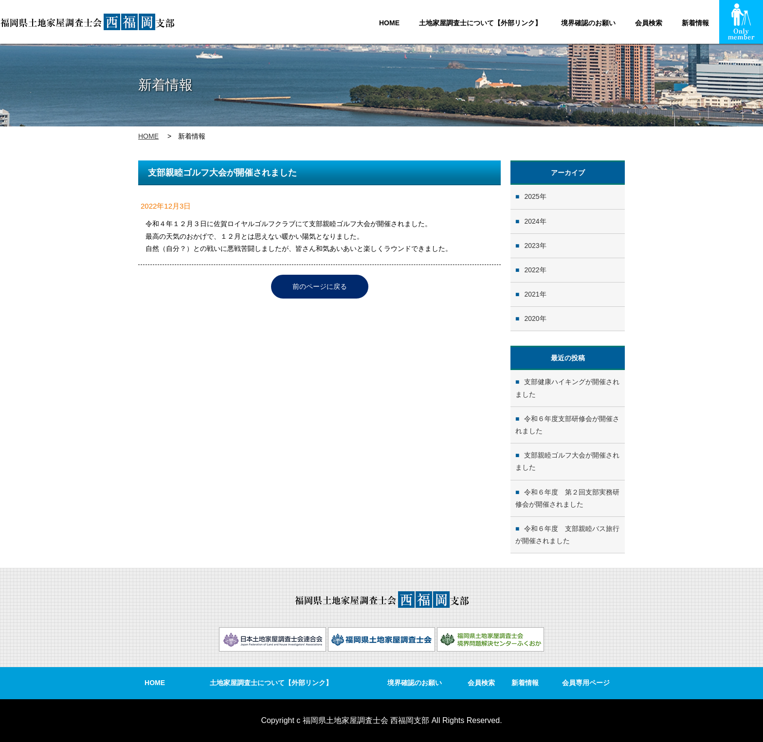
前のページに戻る (319, 286)
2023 (531, 245)
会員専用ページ (586, 683)
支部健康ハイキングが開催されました (567, 388)
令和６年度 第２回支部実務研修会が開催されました (567, 498)
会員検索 (648, 23)
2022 (531, 270)
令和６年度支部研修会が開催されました (567, 425)
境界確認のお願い (588, 23)
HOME (389, 23)
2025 (531, 196)
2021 (531, 294)
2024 (531, 221)
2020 (531, 318)
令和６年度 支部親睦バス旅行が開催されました (567, 535)
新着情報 (695, 23)
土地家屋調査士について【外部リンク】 (480, 23)
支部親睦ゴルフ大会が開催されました (567, 461)
